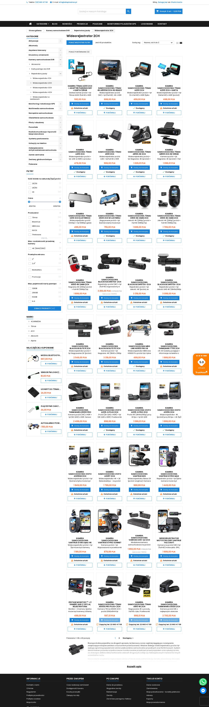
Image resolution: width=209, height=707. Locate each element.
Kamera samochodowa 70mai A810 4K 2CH (139, 604)
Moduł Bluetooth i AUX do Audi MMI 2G (51, 355)
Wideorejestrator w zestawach (40, 98)
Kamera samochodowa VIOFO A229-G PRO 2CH (139, 410)
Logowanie (147, 23)
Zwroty (109, 695)
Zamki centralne (36, 154)
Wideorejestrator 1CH (42, 78)
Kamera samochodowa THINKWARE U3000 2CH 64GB (169, 605)
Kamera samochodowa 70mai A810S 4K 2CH (139, 151)
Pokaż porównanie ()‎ (79, 52)
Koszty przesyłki (73, 691)
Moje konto (31, 702)
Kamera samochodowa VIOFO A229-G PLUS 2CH (109, 410)
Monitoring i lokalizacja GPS (42, 103)
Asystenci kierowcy (37, 50)
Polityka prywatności (35, 695)
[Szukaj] (104, 11)
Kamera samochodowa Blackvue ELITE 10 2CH (109, 346)
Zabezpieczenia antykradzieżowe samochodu (43, 149)
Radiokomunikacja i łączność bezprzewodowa (42, 132)
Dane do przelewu (114, 685)
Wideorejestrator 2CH (42, 83)
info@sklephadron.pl (68, 2)
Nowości (67, 23)
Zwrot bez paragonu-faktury (118, 698)
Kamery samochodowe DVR (41, 59)
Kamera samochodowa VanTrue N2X (139, 473)
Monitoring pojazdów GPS (121, 23)
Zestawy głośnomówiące (40, 159)
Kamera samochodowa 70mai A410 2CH (80, 151)
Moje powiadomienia (155, 702)
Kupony (149, 698)
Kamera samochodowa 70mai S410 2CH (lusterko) (80, 215)
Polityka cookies (34, 698)
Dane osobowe (153, 685)
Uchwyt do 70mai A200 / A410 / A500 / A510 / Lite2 (51, 389)
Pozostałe (33, 127)
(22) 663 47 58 (41, 2)
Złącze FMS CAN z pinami (51, 406)
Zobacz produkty (44, 308)
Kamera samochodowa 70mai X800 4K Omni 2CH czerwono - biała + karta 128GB (80, 284)
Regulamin (31, 691)
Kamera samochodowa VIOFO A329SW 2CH (80, 473)
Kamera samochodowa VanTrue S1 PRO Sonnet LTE (109, 541)
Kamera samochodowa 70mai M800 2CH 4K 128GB (168, 151)
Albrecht (34, 335)
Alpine (33, 340)
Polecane (97, 23)
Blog (54, 23)
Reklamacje (111, 691)
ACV (32, 331)
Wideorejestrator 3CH (42, 87)
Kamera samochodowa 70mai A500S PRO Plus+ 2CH (109, 604)
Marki (30, 316)
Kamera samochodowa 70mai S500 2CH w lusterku (109, 215)
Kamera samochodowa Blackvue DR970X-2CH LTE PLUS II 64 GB (139, 283)
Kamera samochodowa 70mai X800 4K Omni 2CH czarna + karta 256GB (168, 216)
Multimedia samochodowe (41, 108)
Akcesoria (35, 64)
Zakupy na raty (73, 695)
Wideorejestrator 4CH (42, 92)
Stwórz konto (176, 2)
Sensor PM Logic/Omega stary (51, 372)
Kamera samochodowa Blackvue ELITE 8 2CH (80, 346)
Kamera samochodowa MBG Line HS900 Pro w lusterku (139, 347)
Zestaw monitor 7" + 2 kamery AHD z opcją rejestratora (80, 604)
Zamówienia (151, 688)
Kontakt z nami (33, 685)
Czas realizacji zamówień (78, 685)
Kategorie (42, 23)
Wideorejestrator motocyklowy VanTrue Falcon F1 (169, 540)
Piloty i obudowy (36, 122)
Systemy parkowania (39, 138)
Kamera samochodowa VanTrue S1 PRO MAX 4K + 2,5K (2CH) (80, 541)
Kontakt (162, 23)
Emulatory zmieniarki (39, 55)
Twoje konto (154, 678)
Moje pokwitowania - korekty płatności (163, 691)
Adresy (149, 695)
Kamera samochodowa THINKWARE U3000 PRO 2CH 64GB (80, 411)
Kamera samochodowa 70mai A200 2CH (139, 87)
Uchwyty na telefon (38, 143)
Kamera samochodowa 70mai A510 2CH (109, 151)
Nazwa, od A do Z (158, 42)
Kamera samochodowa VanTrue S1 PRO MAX (169, 473)
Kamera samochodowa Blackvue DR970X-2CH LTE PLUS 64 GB (109, 280)
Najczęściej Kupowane (40, 347)
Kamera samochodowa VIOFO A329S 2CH (168, 410)
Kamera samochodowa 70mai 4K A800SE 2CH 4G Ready (109, 87)
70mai (33, 326)
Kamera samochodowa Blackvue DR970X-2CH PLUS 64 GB (169, 283)
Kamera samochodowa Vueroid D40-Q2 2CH (139, 537)
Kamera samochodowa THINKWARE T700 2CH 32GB (169, 347)
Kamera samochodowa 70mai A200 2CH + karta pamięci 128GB (168, 89)
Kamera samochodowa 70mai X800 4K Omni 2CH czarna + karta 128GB (139, 216)
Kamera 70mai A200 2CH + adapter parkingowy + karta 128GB (80, 87)
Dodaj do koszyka (80, 104)
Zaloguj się (162, 2)
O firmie (30, 688)
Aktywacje (33, 41)
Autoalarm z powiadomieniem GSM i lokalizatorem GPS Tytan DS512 (51, 423)
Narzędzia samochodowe (41, 113)
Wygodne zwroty (113, 688)
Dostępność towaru (75, 688)
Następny (128, 638)
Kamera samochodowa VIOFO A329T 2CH (109, 473)
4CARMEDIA (35, 321)
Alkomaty (33, 45)
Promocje (82, 23)
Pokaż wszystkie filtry (79, 42)
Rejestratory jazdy (39, 73)
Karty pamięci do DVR (40, 69)
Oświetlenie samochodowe (41, 117)
